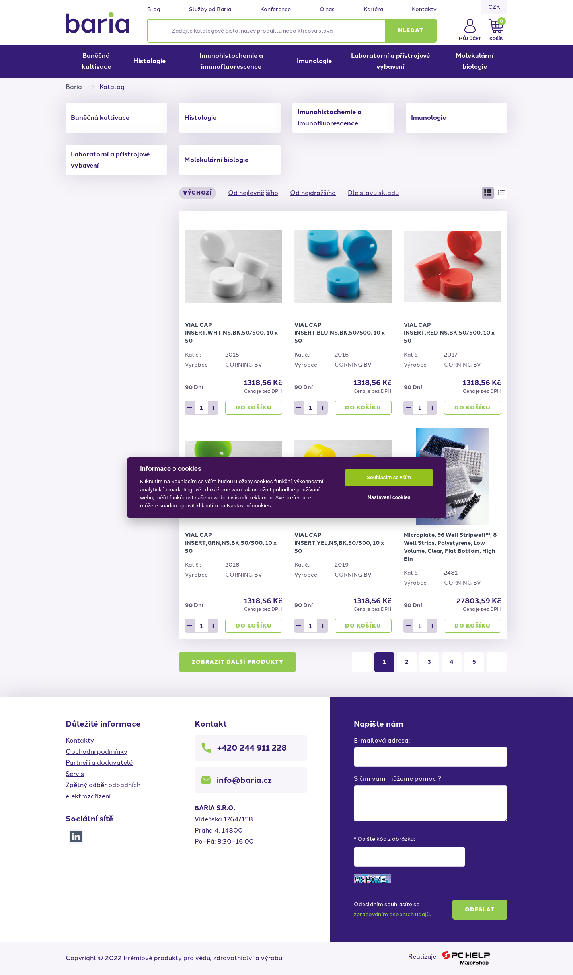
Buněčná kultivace (96, 61)
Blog (153, 9)
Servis (75, 774)
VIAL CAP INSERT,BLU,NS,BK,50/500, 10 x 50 (339, 333)
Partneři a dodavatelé (99, 762)
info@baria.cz (244, 780)
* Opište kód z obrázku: (384, 839)
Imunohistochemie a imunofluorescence (231, 61)
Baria (74, 87)
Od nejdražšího (313, 193)
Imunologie (314, 61)
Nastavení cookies (389, 497)
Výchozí (197, 192)
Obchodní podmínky (96, 751)
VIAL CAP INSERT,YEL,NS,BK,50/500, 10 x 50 (339, 543)
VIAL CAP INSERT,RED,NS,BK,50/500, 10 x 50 (449, 333)
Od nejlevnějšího (253, 193)
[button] (411, 31)
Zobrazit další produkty (237, 662)
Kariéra (373, 9)
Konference (275, 9)
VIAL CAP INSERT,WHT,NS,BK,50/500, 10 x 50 (231, 333)
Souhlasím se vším (389, 477)
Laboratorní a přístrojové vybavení (390, 61)
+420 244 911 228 (252, 748)
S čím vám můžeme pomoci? (397, 778)
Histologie (149, 61)
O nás (327, 9)
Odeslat (480, 909)
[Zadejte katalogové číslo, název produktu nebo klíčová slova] (292, 31)
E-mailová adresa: (382, 740)
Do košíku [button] (254, 407)
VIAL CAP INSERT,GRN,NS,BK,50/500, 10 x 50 (231, 543)
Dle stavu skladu (373, 193)
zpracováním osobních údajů (392, 914)
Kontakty (424, 9)
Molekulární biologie (474, 61)
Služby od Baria (210, 9)
